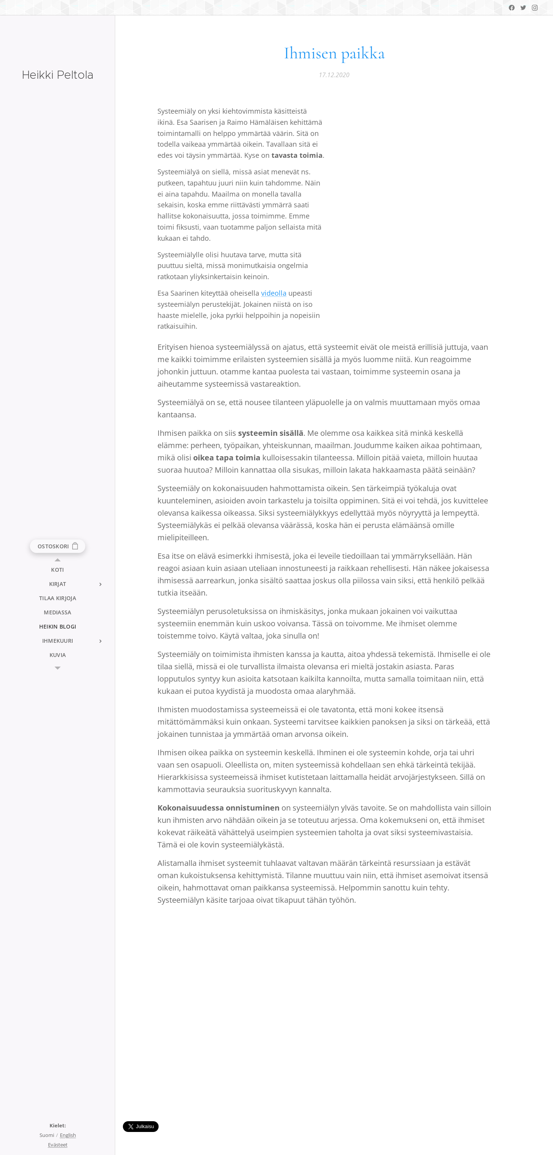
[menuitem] (57, 569)
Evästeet (58, 1144)
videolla (273, 293)
